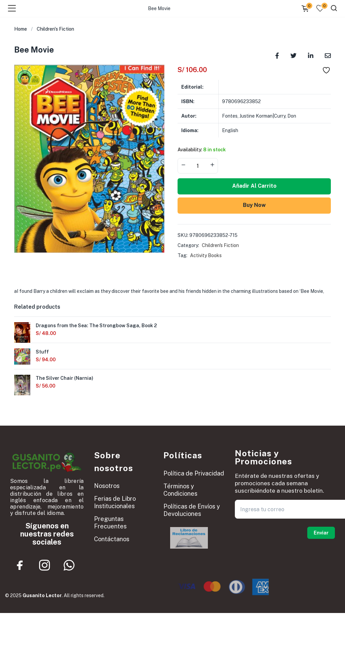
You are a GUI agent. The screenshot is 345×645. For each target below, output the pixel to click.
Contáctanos (111, 539)
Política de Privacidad (193, 473)
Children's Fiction (55, 29)
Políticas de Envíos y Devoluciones (191, 510)
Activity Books (206, 255)
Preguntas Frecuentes (110, 522)
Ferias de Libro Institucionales (115, 502)
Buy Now (254, 205)
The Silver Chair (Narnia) (64, 378)
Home (20, 29)
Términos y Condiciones (180, 490)
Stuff (42, 352)
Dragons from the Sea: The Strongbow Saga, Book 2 (96, 325)
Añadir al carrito (254, 186)
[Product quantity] (198, 165)
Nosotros (107, 485)
